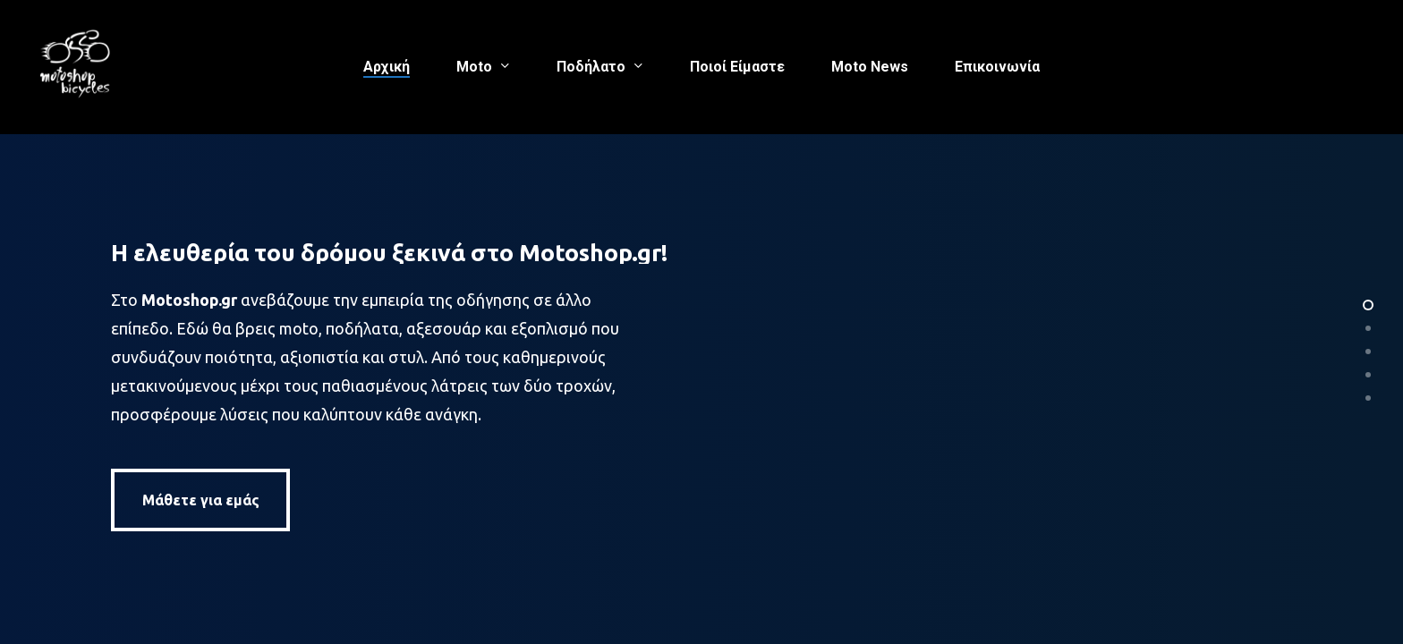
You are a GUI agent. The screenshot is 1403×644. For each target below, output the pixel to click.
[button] (200, 501)
